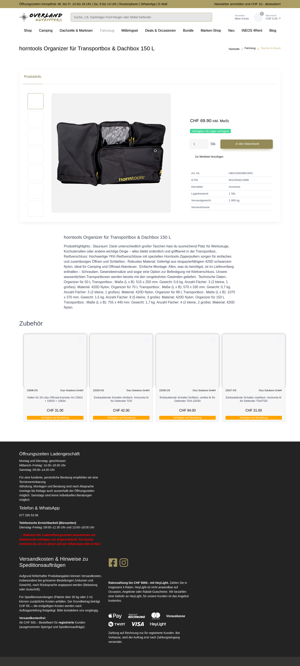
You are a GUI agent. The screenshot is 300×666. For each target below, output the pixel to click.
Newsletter (221, 4)
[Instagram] (123, 563)
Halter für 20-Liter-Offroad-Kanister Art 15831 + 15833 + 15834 (55, 399)
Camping (45, 30)
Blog (272, 30)
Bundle (188, 30)
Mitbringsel (129, 30)
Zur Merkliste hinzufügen (209, 156)
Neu (231, 30)
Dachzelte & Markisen (76, 30)
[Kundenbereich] (237, 17)
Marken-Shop (211, 30)
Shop (28, 30)
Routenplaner (128, 4)
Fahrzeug (107, 30)
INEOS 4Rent (252, 30)
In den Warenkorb (247, 143)
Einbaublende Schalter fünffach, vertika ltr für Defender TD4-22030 (187, 399)
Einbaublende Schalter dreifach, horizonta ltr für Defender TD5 (121, 399)
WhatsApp (148, 4)
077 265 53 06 (28, 514)
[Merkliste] (221, 17)
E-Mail (162, 4)
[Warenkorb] (267, 17)
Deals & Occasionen (160, 30)
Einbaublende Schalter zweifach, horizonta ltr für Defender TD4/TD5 (254, 399)
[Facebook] (112, 563)
